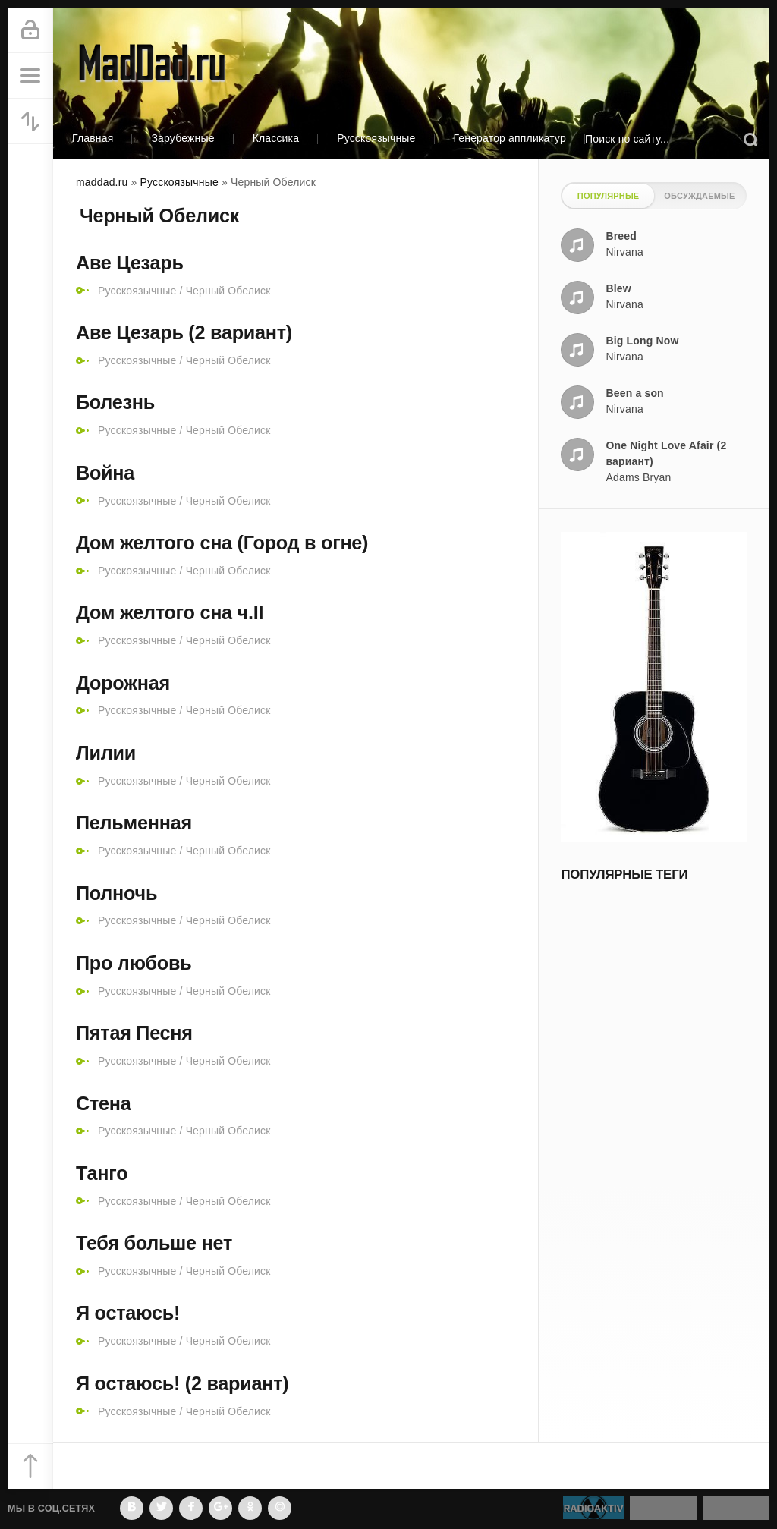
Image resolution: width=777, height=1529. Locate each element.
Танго (101, 1173)
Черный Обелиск (228, 291)
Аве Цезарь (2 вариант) (184, 332)
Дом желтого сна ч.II (169, 612)
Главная (92, 138)
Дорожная (123, 683)
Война (105, 472)
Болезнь (115, 402)
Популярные (608, 195)
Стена (103, 1103)
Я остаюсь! (128, 1312)
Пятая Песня (134, 1032)
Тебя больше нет (154, 1243)
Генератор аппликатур (510, 138)
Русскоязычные (376, 138)
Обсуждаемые (699, 195)
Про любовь (133, 963)
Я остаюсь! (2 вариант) (182, 1383)
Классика (276, 138)
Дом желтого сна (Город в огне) (222, 542)
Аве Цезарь (130, 262)
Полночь (116, 893)
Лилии (106, 752)
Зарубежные (182, 138)
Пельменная (134, 822)
